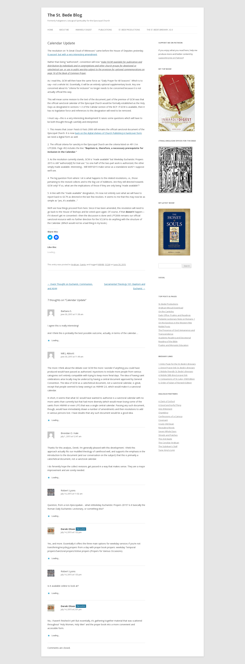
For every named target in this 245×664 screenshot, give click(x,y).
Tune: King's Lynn (166, 450)
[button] (175, 169)
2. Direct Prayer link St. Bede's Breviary (176, 367)
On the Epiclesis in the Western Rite (175, 322)
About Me (64, 29)
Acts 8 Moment (165, 408)
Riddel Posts (164, 326)
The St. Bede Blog (65, 15)
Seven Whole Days (167, 431)
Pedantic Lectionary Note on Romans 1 (176, 319)
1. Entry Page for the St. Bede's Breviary (177, 364)
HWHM (101, 264)
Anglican (75, 264)
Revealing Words (166, 427)
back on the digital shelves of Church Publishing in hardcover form (108, 133)
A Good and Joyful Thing (169, 405)
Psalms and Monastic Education (173, 345)
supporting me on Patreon (170, 57)
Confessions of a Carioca (170, 416)
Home (50, 29)
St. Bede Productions (129, 29)
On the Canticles (166, 311)
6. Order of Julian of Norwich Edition (175, 382)
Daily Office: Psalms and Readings (174, 315)
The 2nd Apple (165, 438)
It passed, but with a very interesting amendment (72, 54)
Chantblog (163, 412)
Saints (83, 264)
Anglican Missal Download (170, 307)
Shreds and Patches (168, 435)
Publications (105, 29)
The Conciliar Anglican (168, 442)
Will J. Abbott (67, 353)
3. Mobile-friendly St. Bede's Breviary (175, 371)
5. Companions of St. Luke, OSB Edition (176, 379)
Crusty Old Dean (166, 423)
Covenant (163, 420)
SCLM (107, 264)
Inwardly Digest (84, 29)
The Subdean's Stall (167, 446)
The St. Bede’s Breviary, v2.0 (160, 29)
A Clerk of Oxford (166, 401)
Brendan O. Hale (69, 433)
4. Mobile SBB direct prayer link (173, 375)
